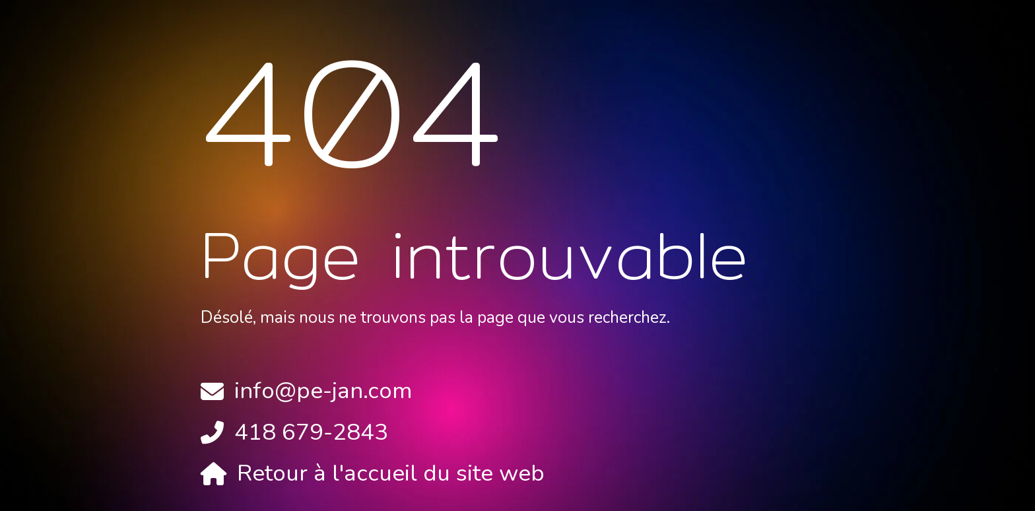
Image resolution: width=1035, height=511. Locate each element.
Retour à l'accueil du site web (391, 473)
